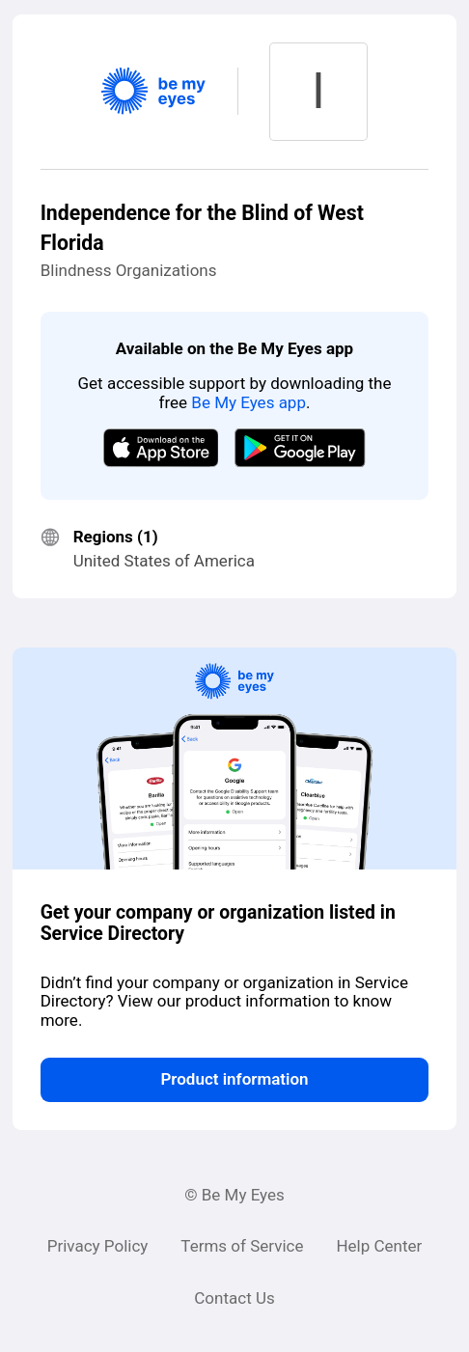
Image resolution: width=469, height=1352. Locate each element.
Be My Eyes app (248, 402)
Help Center (379, 1245)
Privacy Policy (98, 1245)
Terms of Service (241, 1245)
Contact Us (234, 1298)
